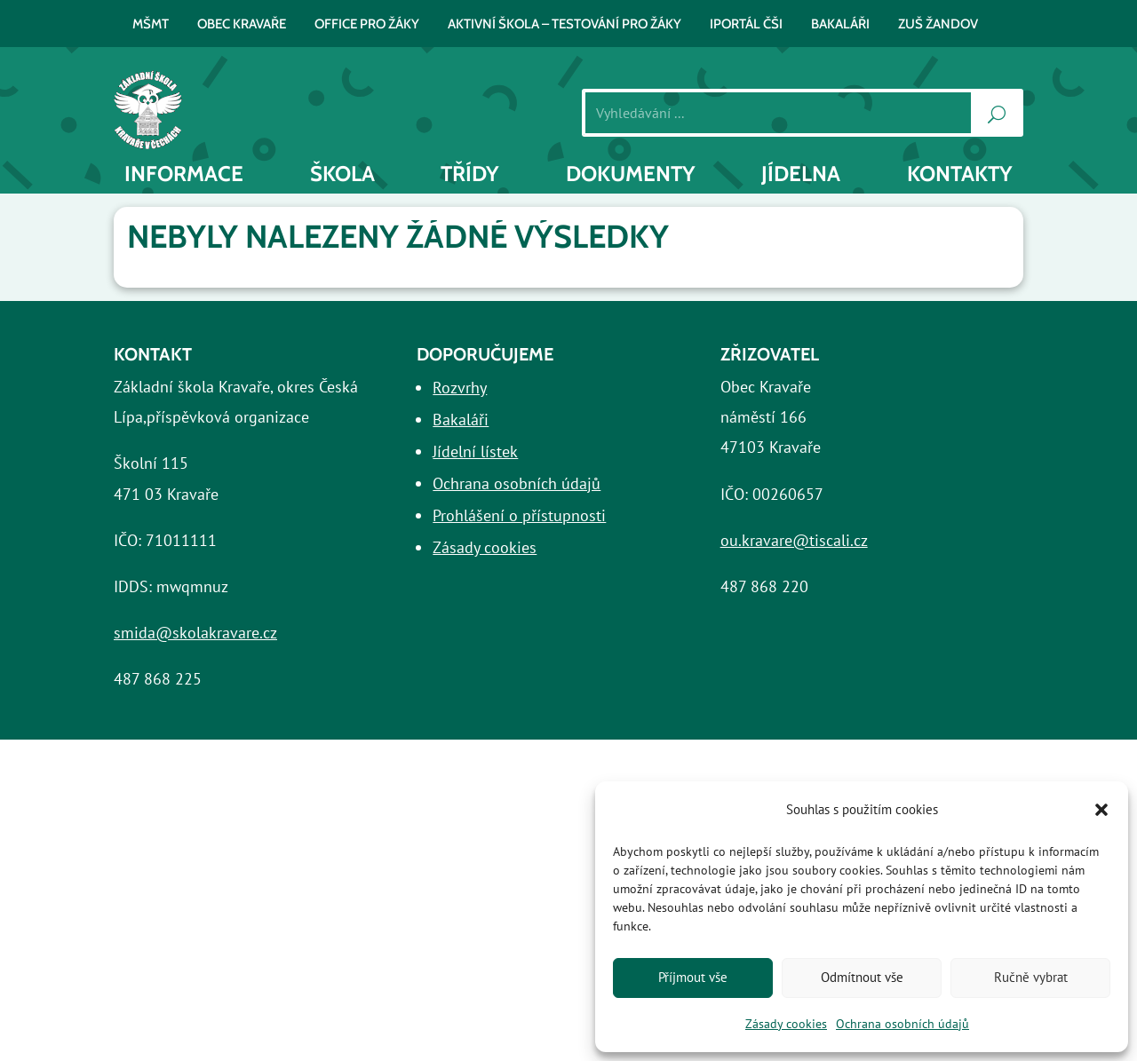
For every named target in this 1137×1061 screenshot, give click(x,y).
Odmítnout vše (862, 977)
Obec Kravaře (241, 25)
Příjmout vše (693, 977)
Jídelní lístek (475, 451)
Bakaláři (461, 419)
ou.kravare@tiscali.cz (794, 540)
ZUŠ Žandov (938, 25)
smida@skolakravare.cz (195, 632)
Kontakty (960, 174)
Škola (342, 174)
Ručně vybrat (1031, 977)
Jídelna (800, 174)
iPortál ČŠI (746, 25)
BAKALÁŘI (840, 25)
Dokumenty (631, 174)
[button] (1101, 810)
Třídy (470, 174)
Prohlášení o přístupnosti (519, 515)
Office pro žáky (366, 25)
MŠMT (150, 25)
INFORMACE (183, 174)
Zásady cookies (786, 1024)
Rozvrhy (460, 387)
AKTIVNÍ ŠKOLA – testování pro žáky (564, 25)
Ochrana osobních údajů (902, 1024)
